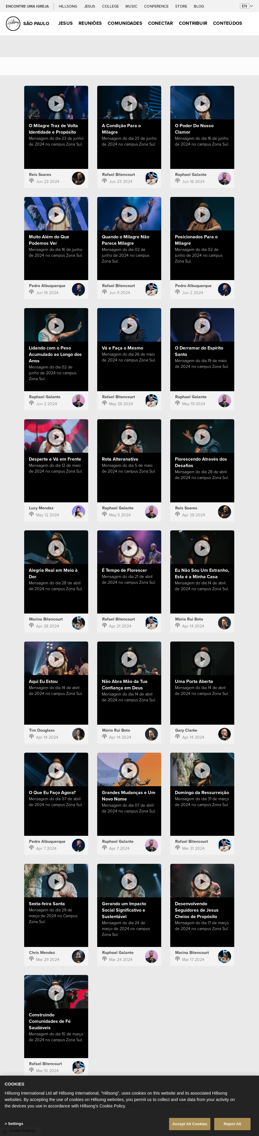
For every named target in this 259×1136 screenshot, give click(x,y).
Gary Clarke (186, 730)
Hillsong (68, 6)
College (111, 6)
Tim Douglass (42, 730)
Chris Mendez (42, 953)
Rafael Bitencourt (118, 175)
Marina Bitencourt (46, 619)
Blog (199, 6)
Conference (156, 6)
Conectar (160, 23)
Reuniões (90, 23)
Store (181, 6)
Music (131, 6)
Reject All (232, 1125)
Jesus (90, 6)
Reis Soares (40, 175)
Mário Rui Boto (189, 619)
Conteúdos (227, 23)
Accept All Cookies (189, 1125)
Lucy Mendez (41, 508)
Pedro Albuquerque (47, 286)
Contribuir (193, 23)
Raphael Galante (191, 175)
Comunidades (125, 23)
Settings (15, 1125)
